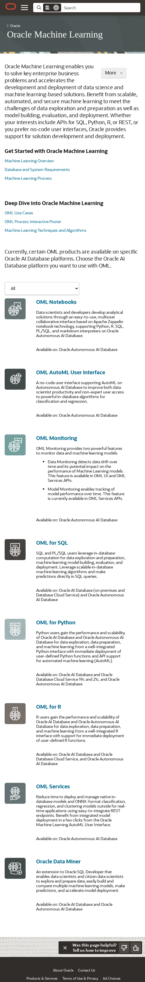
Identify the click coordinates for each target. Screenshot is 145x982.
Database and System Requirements (37, 169)
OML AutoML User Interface (70, 372)
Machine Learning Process (28, 178)
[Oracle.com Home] (11, 6)
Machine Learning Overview (29, 160)
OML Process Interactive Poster (33, 221)
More (114, 72)
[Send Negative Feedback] (124, 947)
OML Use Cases (19, 212)
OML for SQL (52, 542)
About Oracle (63, 970)
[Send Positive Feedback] (135, 947)
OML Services (53, 786)
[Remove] (56, 7)
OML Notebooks (56, 301)
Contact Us (86, 970)
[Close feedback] (65, 947)
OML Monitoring (56, 437)
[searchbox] (101, 8)
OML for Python (55, 622)
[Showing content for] (42, 288)
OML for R (48, 706)
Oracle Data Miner (58, 861)
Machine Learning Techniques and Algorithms (45, 230)
